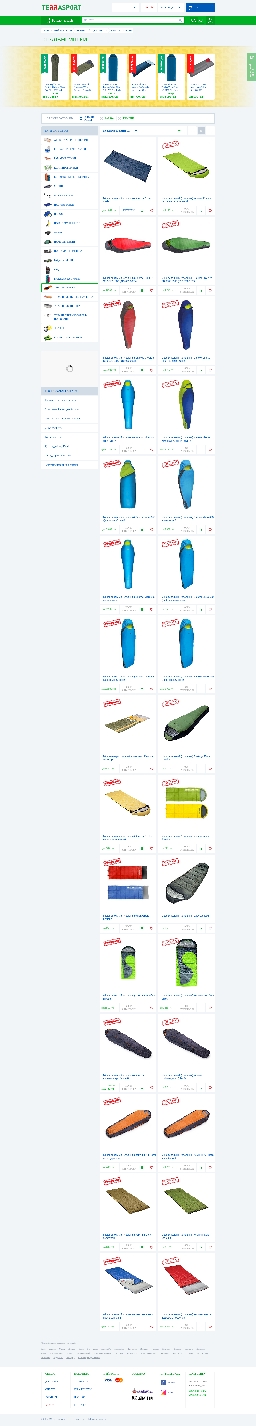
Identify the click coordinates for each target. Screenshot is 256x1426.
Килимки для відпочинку (66, 177)
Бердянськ (58, 1357)
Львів (81, 1349)
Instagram (168, 1392)
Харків (52, 1349)
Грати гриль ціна (54, 437)
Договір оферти (97, 1419)
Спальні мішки (59, 288)
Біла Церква (178, 1353)
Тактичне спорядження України (61, 465)
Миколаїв (118, 1349)
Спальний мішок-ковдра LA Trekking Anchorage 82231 (141, 87)
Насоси (54, 214)
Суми (43, 1353)
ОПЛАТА (50, 1389)
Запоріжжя (92, 1349)
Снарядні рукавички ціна (58, 455)
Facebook (168, 1382)
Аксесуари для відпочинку (67, 140)
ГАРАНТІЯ (51, 1397)
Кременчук (132, 1353)
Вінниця (144, 1349)
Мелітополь (202, 1353)
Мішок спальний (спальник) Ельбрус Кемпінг (187, 915)
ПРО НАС (79, 1397)
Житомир (200, 1349)
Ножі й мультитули (62, 223)
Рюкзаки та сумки (62, 279)
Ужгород (70, 1357)
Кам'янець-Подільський (89, 1357)
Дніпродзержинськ (102, 1353)
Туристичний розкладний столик (62, 409)
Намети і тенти (59, 242)
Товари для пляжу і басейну (68, 297)
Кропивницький (83, 1353)
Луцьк (190, 1353)
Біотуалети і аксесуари (65, 149)
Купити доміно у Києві (57, 446)
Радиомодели (58, 260)
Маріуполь (132, 1349)
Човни (53, 186)
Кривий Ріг (106, 1349)
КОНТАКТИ (80, 1405)
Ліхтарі (54, 328)
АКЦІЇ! (149, 7)
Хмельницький (56, 1353)
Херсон (155, 1349)
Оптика (54, 233)
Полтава (166, 1349)
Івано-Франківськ (148, 1353)
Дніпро (71, 1349)
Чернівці (119, 1353)
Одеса (62, 1349)
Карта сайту (81, 1419)
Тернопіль (164, 1353)
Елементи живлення (63, 337)
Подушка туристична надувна (61, 400)
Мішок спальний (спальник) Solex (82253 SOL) (198, 87)
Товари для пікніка (62, 306)
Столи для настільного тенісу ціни (63, 418)
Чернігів (177, 1349)
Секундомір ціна (54, 428)
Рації (52, 270)
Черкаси (188, 1349)
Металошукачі (59, 195)
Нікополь (45, 1357)
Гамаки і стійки (60, 158)
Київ (43, 1349)
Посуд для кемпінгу (63, 251)
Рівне (69, 1353)
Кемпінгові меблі (61, 168)
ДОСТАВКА (52, 1381)
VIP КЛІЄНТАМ (83, 1389)
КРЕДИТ (50, 1405)
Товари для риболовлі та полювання (66, 315)
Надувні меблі (59, 205)
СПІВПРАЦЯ (81, 1381)
